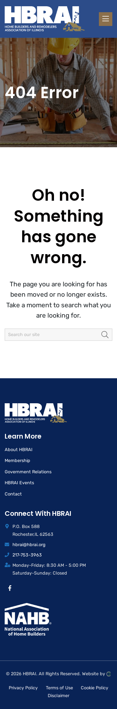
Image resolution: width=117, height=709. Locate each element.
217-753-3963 (27, 555)
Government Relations (28, 472)
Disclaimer (58, 695)
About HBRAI (18, 449)
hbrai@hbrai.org (29, 544)
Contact (13, 494)
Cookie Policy (94, 687)
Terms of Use (59, 687)
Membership (17, 460)
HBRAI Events (19, 482)
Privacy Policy (23, 687)
